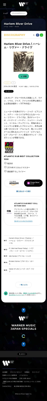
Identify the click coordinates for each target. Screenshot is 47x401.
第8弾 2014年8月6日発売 (23, 221)
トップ (5, 13)
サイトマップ (35, 372)
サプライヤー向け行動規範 (10, 378)
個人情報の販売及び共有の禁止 (22, 386)
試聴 (23, 76)
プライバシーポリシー (16, 372)
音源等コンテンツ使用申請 (10, 375)
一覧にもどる (23, 285)
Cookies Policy (7, 386)
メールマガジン (24, 375)
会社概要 (5, 372)
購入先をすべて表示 (23, 191)
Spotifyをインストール (16, 295)
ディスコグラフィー (18, 13)
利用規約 (27, 372)
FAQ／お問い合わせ (25, 378)
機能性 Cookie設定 (29, 293)
